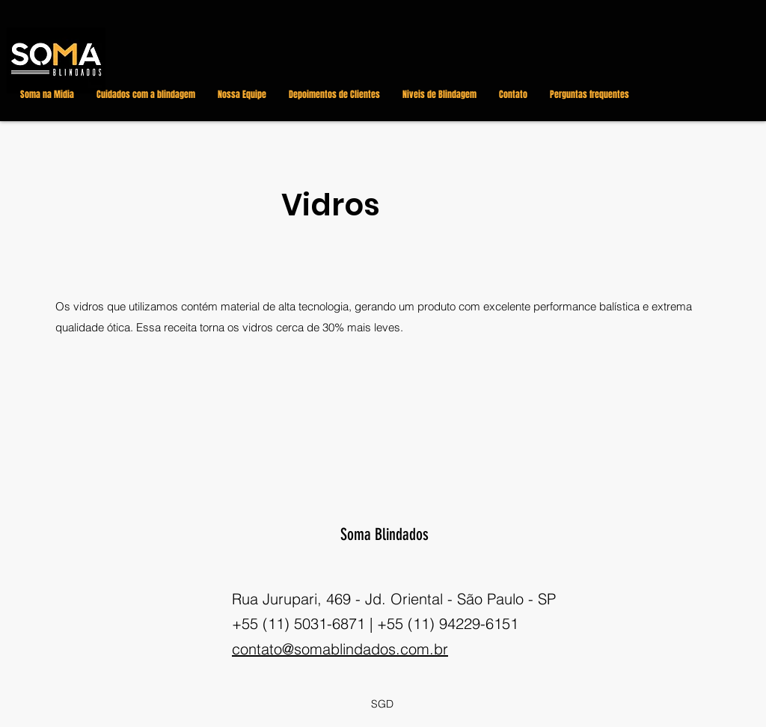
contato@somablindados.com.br (340, 648)
